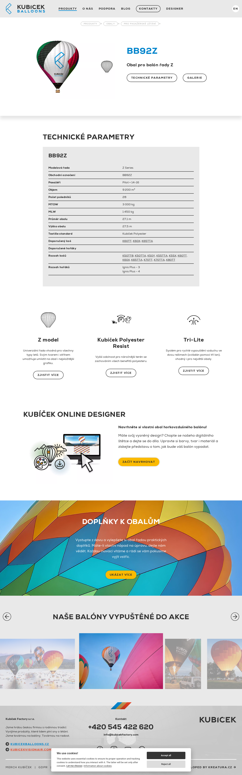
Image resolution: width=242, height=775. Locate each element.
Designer (174, 8)
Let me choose (74, 765)
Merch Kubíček (19, 767)
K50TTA (140, 255)
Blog (125, 8)
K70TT (148, 260)
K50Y (151, 255)
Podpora (107, 8)
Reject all (166, 764)
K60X (136, 241)
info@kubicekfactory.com (121, 734)
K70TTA (159, 260)
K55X (172, 255)
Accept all (166, 755)
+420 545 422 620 (121, 726)
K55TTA (162, 255)
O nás (87, 8)
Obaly (110, 23)
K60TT (127, 241)
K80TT (170, 260)
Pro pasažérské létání (140, 23)
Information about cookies (98, 765)
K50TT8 (127, 255)
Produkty (68, 8)
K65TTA (147, 241)
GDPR (43, 767)
